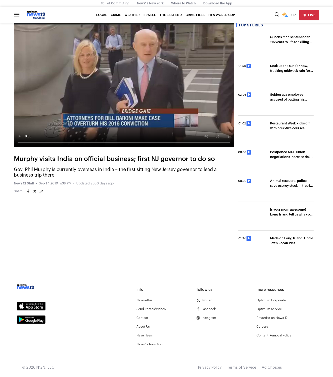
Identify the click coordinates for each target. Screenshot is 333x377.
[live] (309, 15)
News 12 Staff (24, 183)
